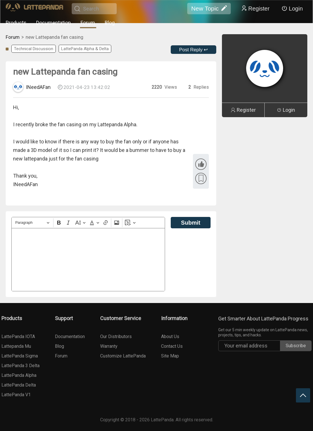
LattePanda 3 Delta (20, 365)
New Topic (209, 8)
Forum (88, 23)
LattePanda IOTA (18, 336)
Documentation (53, 23)
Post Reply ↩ (193, 49)
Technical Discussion (33, 48)
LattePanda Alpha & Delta (85, 48)
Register (255, 8)
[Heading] (32, 222)
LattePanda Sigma (19, 356)
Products (16, 23)
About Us (170, 336)
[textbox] (88, 259)
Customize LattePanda (123, 356)
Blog (110, 23)
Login (292, 8)
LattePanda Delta (18, 385)
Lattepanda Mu (16, 346)
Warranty (109, 346)
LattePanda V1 (16, 394)
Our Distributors (116, 336)
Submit (190, 222)
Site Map (170, 356)
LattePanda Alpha (18, 375)
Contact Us (172, 346)
